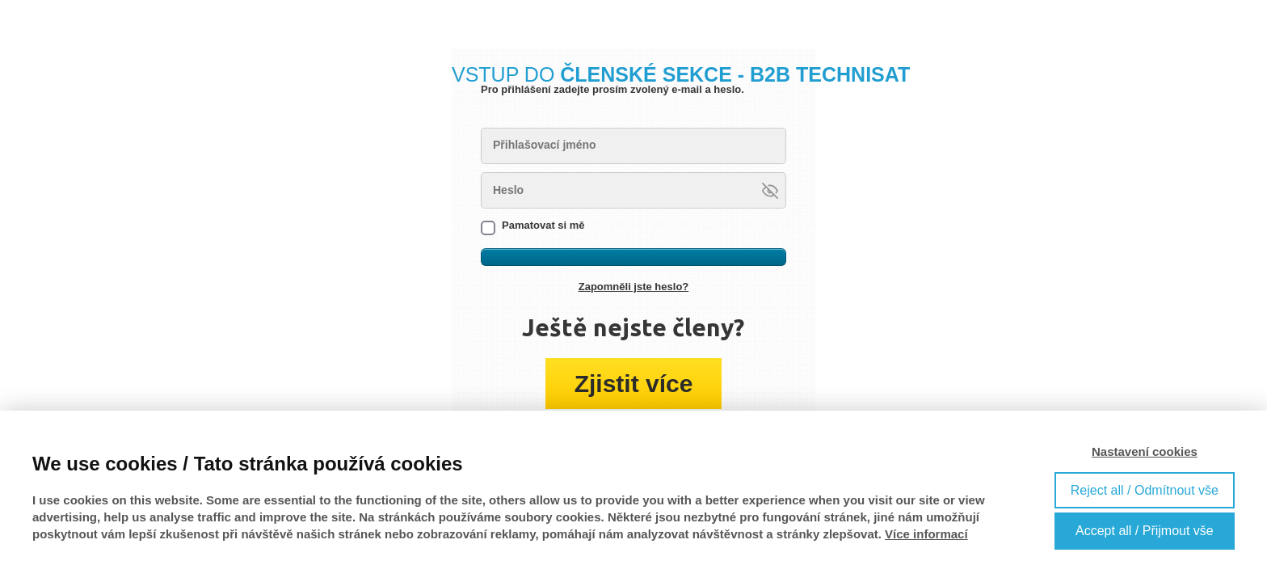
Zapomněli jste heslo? (634, 286)
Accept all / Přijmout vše (1144, 531)
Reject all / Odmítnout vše (1145, 490)
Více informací (926, 534)
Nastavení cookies (1145, 451)
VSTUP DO (681, 75)
